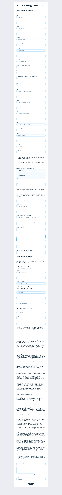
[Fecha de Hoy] (31, 479)
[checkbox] (16, 456)
